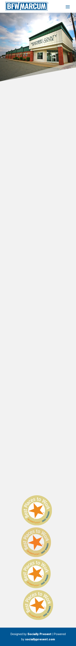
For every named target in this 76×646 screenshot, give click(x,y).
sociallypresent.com (40, 639)
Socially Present (39, 634)
